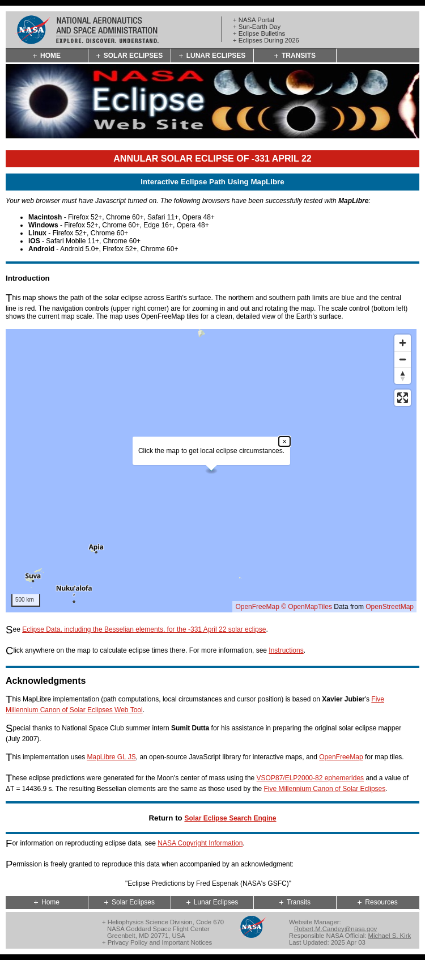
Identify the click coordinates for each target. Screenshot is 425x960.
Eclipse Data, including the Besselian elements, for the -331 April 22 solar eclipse (144, 629)
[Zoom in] (402, 343)
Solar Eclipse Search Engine (230, 818)
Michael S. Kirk (389, 935)
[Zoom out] (402, 359)
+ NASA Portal (253, 19)
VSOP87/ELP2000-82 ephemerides (310, 778)
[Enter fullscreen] (402, 398)
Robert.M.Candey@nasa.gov (335, 928)
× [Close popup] (284, 441)
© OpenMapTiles (306, 607)
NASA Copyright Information (200, 843)
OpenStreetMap (390, 607)
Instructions (286, 650)
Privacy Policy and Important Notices (160, 942)
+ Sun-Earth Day (256, 26)
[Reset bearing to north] (402, 375)
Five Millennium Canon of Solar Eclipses (325, 789)
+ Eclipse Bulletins (259, 33)
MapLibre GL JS (111, 757)
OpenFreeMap (257, 607)
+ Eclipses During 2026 (266, 40)
